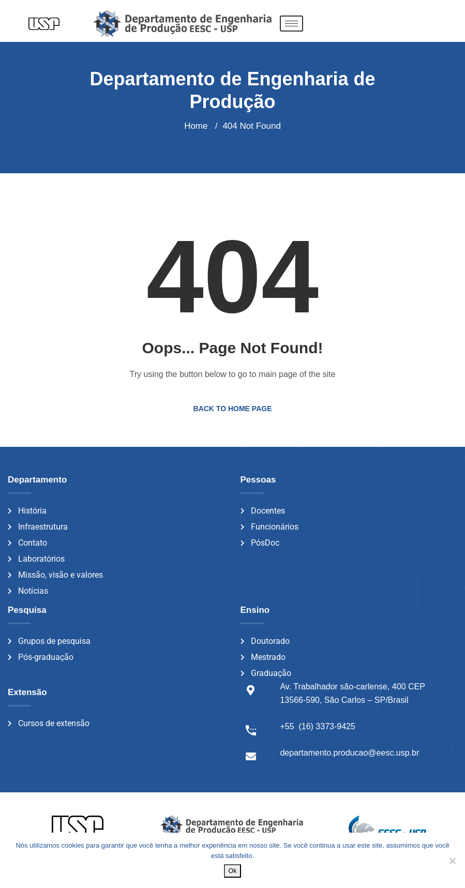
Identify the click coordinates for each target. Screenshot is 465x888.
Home (195, 126)
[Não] (452, 860)
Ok (232, 871)
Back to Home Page (232, 408)
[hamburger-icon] (291, 24)
